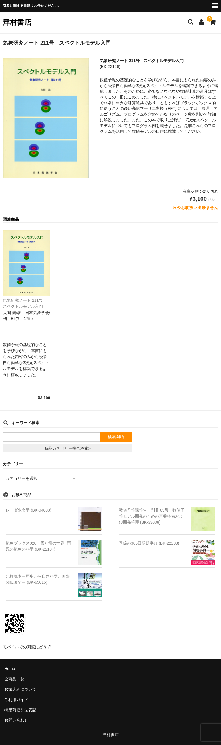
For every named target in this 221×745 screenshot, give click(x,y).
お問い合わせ (16, 720)
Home (9, 668)
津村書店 (17, 22)
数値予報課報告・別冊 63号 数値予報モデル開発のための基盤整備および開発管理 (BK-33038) (151, 516)
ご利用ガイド (16, 699)
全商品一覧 (14, 679)
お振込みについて (20, 689)
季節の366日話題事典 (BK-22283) (149, 543)
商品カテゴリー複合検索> (67, 448)
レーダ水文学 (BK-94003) (28, 510)
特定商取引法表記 (20, 710)
